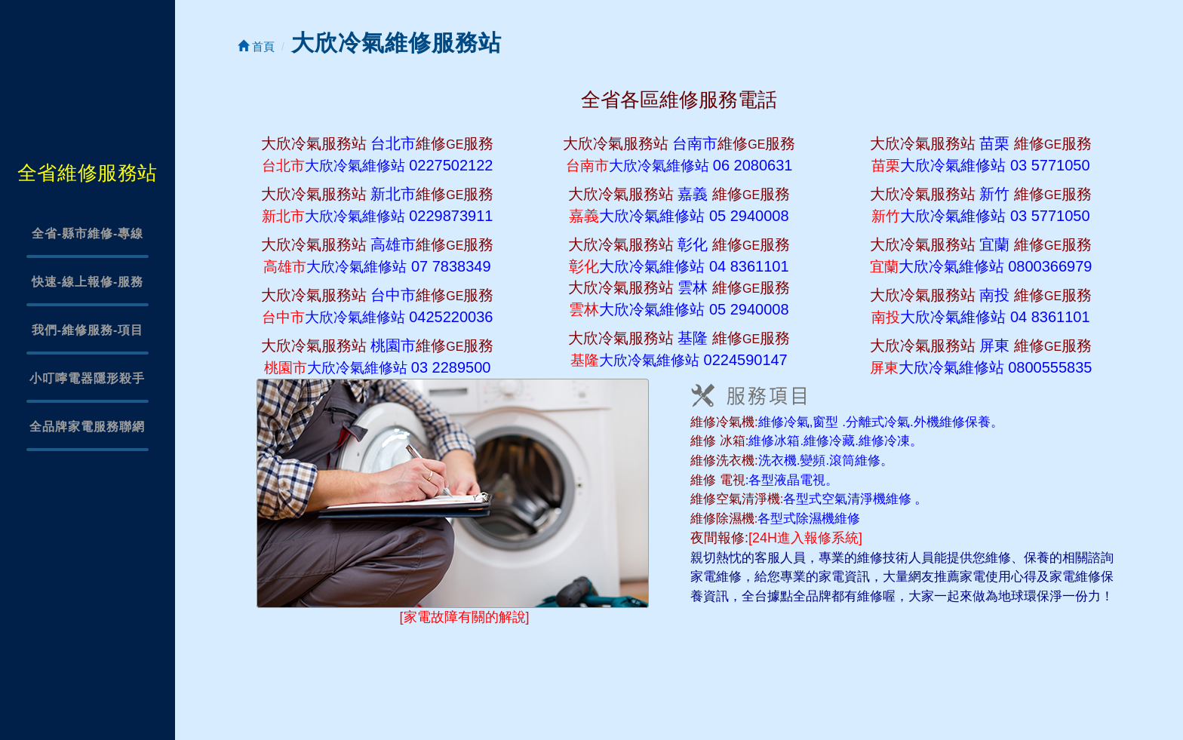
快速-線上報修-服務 (88, 281)
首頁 (256, 46)
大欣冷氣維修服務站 (396, 42)
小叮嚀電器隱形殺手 (87, 378)
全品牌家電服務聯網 (87, 426)
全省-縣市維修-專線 (88, 233)
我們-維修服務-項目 (88, 330)
